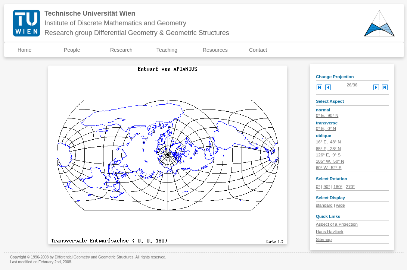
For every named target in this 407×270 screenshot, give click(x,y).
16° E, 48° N (328, 142)
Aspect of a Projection (337, 224)
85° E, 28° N (328, 148)
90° (326, 186)
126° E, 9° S (328, 155)
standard (324, 205)
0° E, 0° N (326, 128)
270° (350, 186)
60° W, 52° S (329, 167)
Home (24, 50)
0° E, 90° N (327, 115)
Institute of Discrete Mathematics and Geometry (115, 23)
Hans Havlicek (330, 231)
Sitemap (324, 239)
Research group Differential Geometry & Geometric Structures (136, 32)
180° (337, 186)
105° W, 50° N (330, 161)
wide (340, 205)
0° (318, 186)
